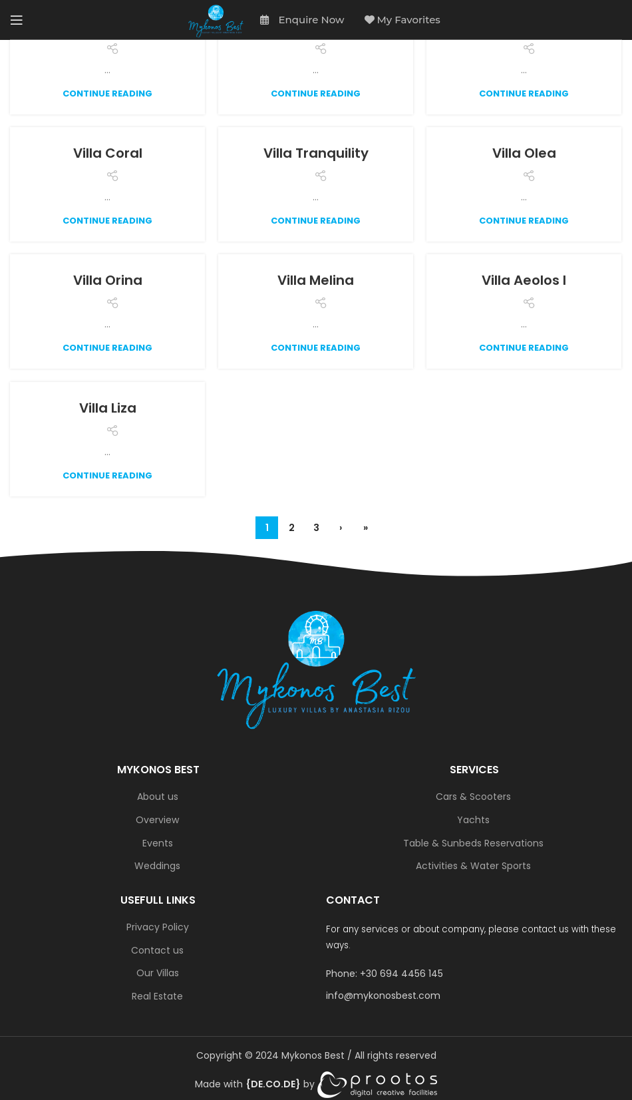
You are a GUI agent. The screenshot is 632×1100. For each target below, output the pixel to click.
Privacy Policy (157, 927)
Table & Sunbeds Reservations (473, 843)
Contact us (157, 950)
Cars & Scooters (473, 797)
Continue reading (107, 93)
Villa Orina (107, 280)
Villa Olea (524, 153)
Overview (157, 820)
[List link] (474, 973)
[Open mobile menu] (16, 20)
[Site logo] (215, 20)
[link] (273, 1084)
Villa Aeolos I (524, 280)
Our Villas (157, 973)
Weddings (157, 866)
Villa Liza (107, 408)
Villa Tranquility (316, 153)
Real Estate (157, 996)
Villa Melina (315, 280)
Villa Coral (107, 153)
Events (157, 843)
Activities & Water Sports (473, 866)
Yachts (473, 820)
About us (157, 797)
